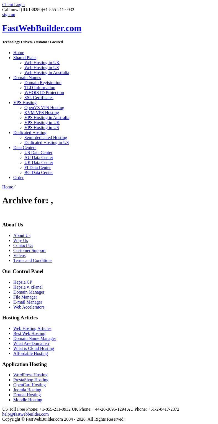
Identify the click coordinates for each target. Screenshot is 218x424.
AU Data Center (38, 157)
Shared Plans (24, 57)
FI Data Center (37, 167)
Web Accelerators (29, 307)
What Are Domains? (31, 343)
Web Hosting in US (41, 67)
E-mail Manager (27, 302)
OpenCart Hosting (29, 384)
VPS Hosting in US (41, 127)
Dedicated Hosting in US (46, 142)
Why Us (20, 240)
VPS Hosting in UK (42, 122)
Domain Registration (42, 82)
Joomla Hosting (27, 389)
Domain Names (27, 77)
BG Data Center (38, 172)
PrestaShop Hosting (30, 379)
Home (18, 52)
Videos (19, 255)
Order (18, 177)
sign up (8, 14)
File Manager (25, 297)
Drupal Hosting (27, 394)
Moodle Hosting (27, 399)
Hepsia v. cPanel (28, 287)
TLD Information (39, 87)
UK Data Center (38, 162)
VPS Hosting (25, 102)
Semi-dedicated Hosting (45, 137)
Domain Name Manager (34, 338)
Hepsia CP (22, 282)
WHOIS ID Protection (44, 92)
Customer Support (29, 250)
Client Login (13, 4)
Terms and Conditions (32, 260)
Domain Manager (28, 292)
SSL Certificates (38, 97)
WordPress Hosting (30, 374)
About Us (21, 235)
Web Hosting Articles (32, 328)
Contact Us (23, 245)
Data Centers (24, 147)
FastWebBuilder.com (41, 28)
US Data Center (38, 152)
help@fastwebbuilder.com (25, 414)
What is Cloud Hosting (33, 348)
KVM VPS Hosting (41, 112)
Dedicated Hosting (30, 132)
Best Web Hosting (29, 333)
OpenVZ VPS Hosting (44, 107)
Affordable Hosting (30, 353)
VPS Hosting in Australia (46, 117)
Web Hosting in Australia (46, 72)
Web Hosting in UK (42, 62)
